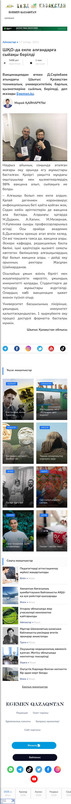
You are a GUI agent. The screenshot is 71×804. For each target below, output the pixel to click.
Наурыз (54, 793)
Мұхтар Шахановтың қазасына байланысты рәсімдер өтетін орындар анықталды (40, 632)
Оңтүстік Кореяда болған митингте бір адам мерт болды (43, 671)
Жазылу (34, 745)
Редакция (22, 712)
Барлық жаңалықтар (35, 687)
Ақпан (38, 793)
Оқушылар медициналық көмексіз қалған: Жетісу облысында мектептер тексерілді (43, 652)
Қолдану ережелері (47, 721)
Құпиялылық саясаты (18, 721)
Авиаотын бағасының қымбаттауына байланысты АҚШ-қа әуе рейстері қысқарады (43, 592)
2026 (8, 793)
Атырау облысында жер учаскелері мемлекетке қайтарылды (36, 612)
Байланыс (35, 757)
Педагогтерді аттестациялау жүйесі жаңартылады (39, 570)
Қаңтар (23, 793)
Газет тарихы (40, 712)
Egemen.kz (25, 93)
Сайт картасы (32, 730)
